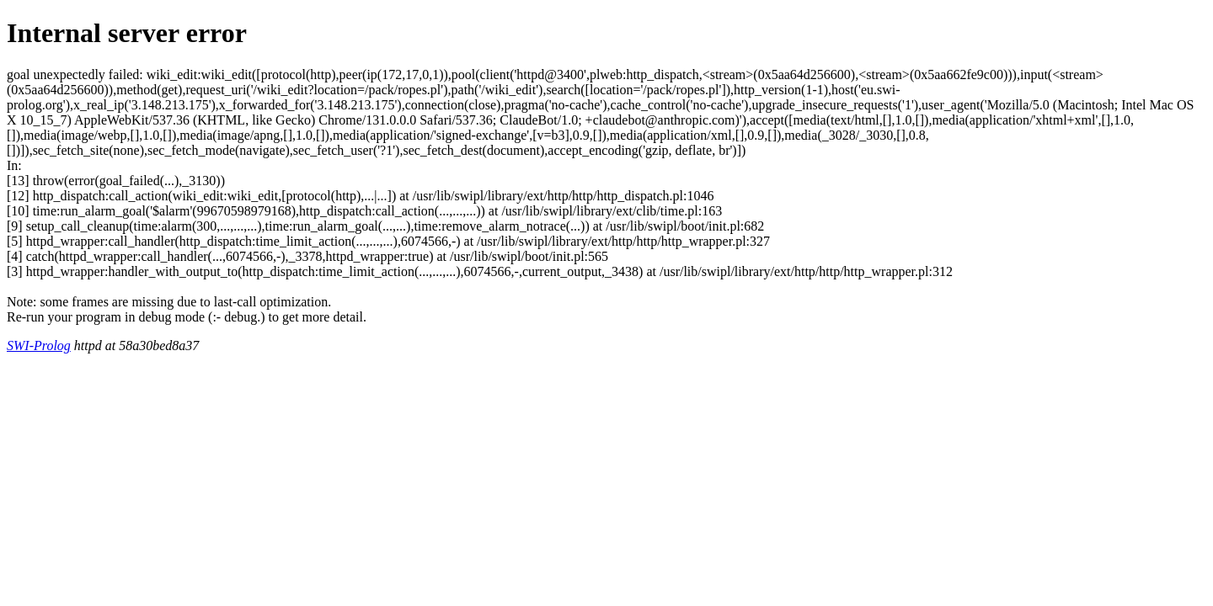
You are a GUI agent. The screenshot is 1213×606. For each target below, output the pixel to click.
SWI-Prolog (39, 345)
